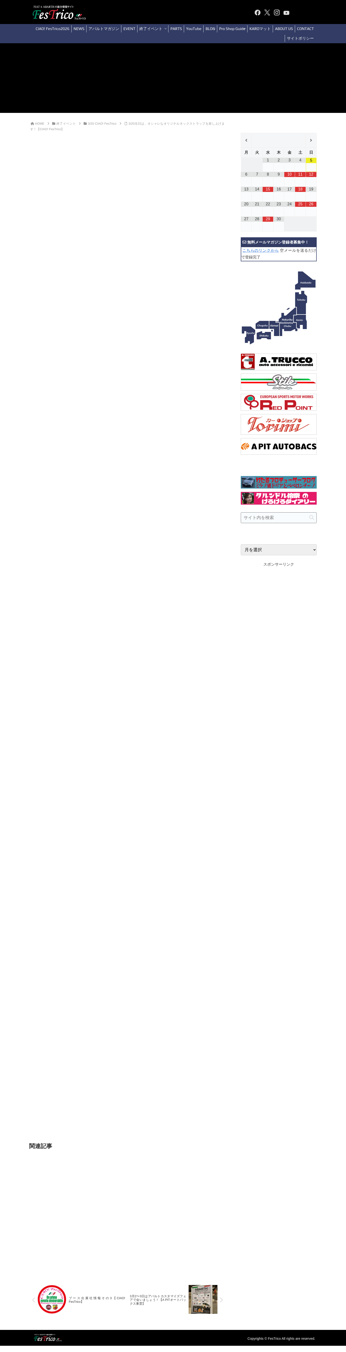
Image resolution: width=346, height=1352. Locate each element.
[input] (279, 517)
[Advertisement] (173, 79)
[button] (311, 517)
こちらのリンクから (260, 250)
